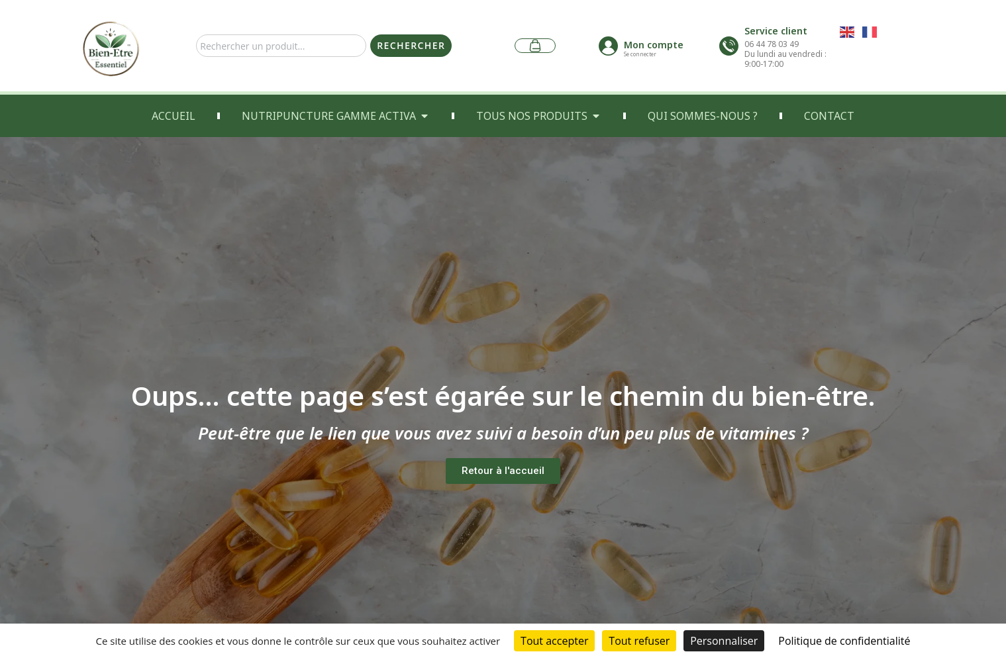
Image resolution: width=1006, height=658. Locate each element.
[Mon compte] (608, 46)
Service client (775, 30)
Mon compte (653, 44)
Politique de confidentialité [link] (844, 641)
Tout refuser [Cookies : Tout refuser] (639, 641)
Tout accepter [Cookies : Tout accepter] (554, 641)
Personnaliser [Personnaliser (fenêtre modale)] (724, 641)
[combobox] (281, 45)
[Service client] (728, 46)
